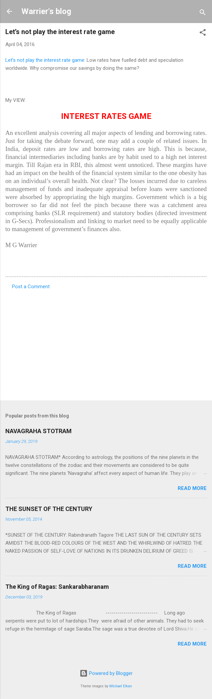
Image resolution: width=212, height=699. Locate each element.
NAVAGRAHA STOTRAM (38, 430)
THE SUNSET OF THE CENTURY (48, 508)
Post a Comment (31, 287)
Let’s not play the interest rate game (44, 60)
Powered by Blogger (106, 673)
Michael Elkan (120, 686)
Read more (192, 488)
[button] (203, 33)
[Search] (203, 13)
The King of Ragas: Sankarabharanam (57, 586)
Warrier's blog (46, 11)
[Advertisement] (106, 343)
